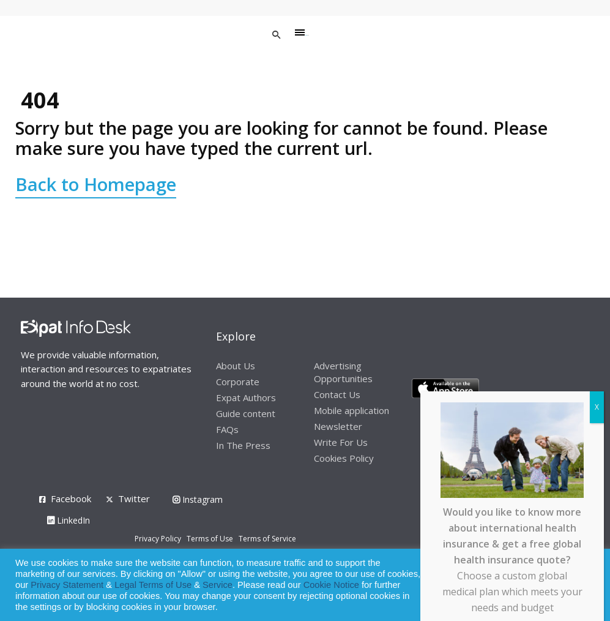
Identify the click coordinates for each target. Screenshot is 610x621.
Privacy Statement (67, 585)
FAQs (227, 429)
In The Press (243, 445)
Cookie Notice (331, 585)
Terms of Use (210, 538)
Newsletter (338, 426)
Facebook (71, 498)
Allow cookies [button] (513, 585)
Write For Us (341, 442)
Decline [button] (568, 585)
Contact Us (337, 394)
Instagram (198, 499)
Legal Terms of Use (153, 585)
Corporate (237, 381)
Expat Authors (246, 397)
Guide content (245, 413)
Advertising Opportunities (343, 372)
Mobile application (351, 410)
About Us (235, 365)
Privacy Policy (158, 538)
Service (217, 585)
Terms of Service (267, 538)
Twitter (134, 498)
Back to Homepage (95, 184)
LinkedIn (68, 520)
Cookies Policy (344, 458)
